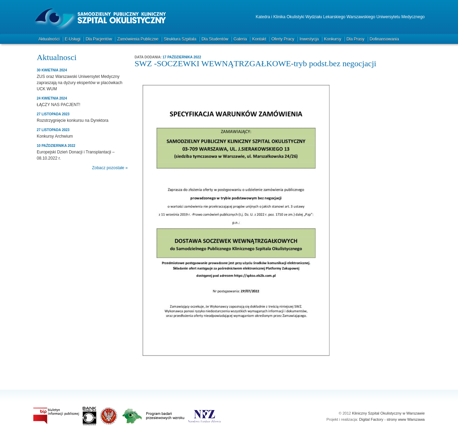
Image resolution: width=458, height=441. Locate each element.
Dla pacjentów (98, 39)
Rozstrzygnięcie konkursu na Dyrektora (72, 120)
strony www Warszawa (406, 419)
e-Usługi (72, 39)
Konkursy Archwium (55, 136)
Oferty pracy (282, 39)
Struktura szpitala (180, 39)
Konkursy (332, 39)
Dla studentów (215, 39)
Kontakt (259, 39)
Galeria (240, 39)
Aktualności (48, 39)
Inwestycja (309, 39)
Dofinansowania (384, 39)
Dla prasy (355, 39)
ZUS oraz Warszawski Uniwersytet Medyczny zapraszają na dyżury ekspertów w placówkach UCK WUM (79, 82)
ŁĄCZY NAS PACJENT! (58, 104)
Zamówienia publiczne (137, 39)
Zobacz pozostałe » (110, 167)
